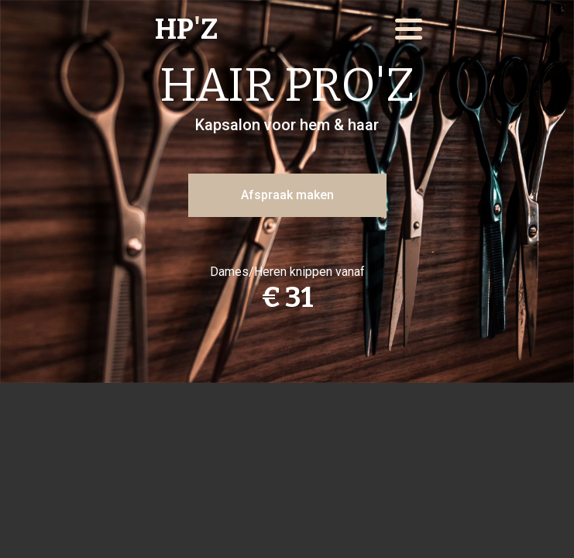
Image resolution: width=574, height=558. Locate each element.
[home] (220, 29)
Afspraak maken (287, 195)
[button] (408, 29)
